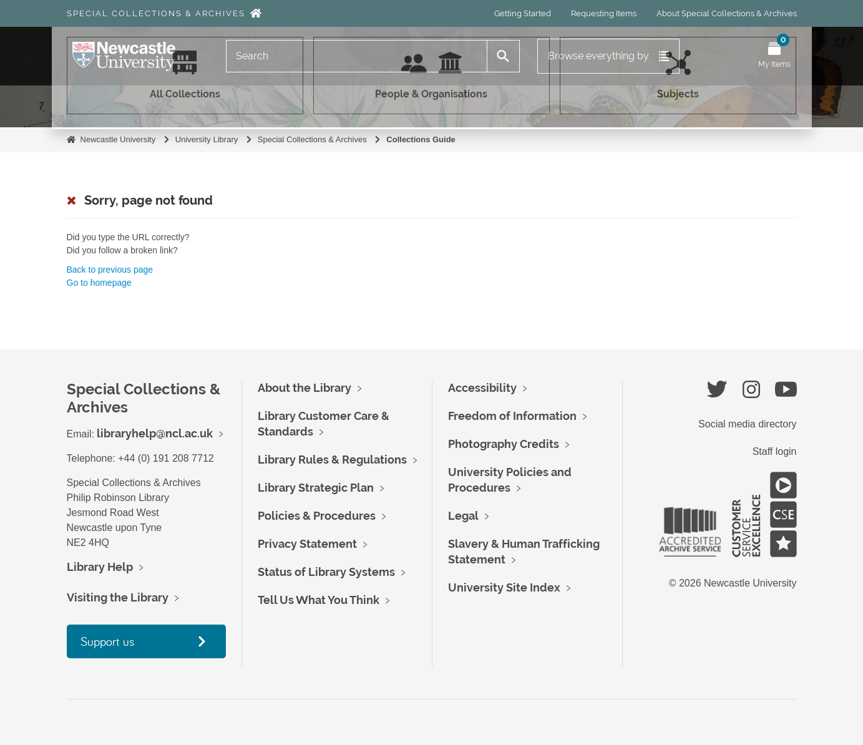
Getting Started (522, 13)
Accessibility (482, 387)
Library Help (100, 566)
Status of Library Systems (326, 571)
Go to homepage (99, 283)
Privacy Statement (307, 543)
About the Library (304, 387)
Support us (107, 641)
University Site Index (504, 587)
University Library (206, 139)
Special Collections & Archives (156, 13)
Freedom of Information (512, 415)
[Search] (357, 56)
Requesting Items (603, 13)
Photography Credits (503, 443)
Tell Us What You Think (318, 599)
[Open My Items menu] (774, 56)
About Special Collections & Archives (726, 13)
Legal (463, 515)
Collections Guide (421, 139)
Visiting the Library (117, 597)
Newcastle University (118, 139)
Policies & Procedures (317, 515)
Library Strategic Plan (316, 487)
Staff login (775, 451)
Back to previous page (110, 270)
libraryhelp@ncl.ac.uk (155, 433)
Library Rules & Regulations (332, 459)
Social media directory (747, 424)
